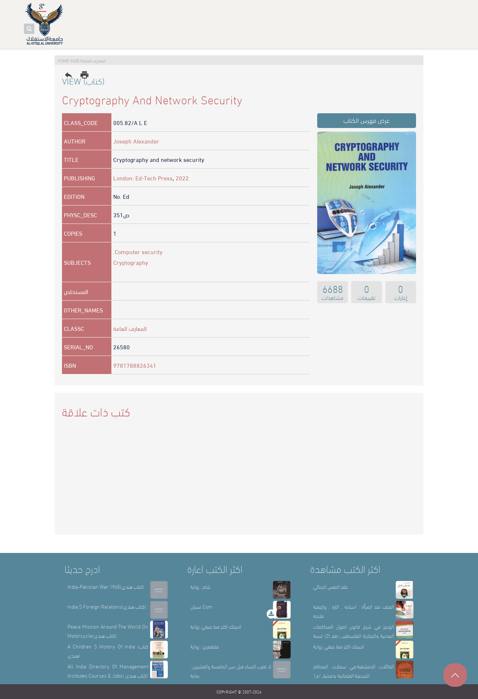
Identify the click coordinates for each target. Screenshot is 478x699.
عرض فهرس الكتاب (366, 120)
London (122, 177)
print (84, 75)
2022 (182, 177)
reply (68, 75)
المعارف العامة (130, 328)
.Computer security (138, 251)
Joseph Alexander (136, 140)
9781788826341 (134, 365)
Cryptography (130, 262)
